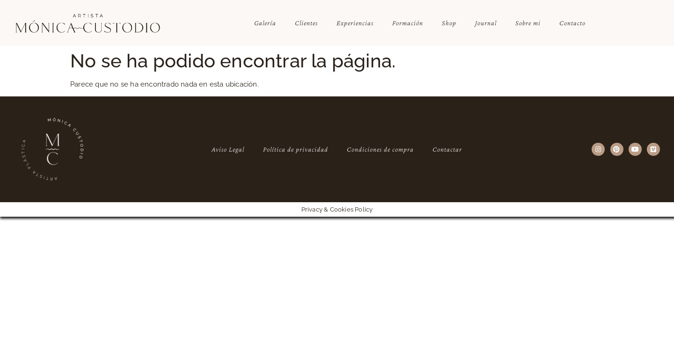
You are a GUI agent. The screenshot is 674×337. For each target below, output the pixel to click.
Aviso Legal (228, 149)
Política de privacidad (295, 149)
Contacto (572, 23)
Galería (265, 23)
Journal (486, 23)
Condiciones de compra (380, 149)
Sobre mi (528, 23)
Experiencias (355, 23)
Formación (407, 23)
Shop (449, 23)
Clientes (306, 23)
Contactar (447, 149)
